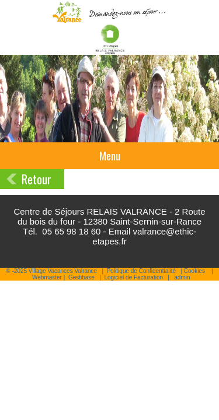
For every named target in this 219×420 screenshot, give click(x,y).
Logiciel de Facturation (133, 277)
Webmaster (47, 277)
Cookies (194, 271)
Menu (109, 155)
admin (182, 277)
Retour (36, 179)
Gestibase (81, 277)
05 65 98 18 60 (71, 231)
